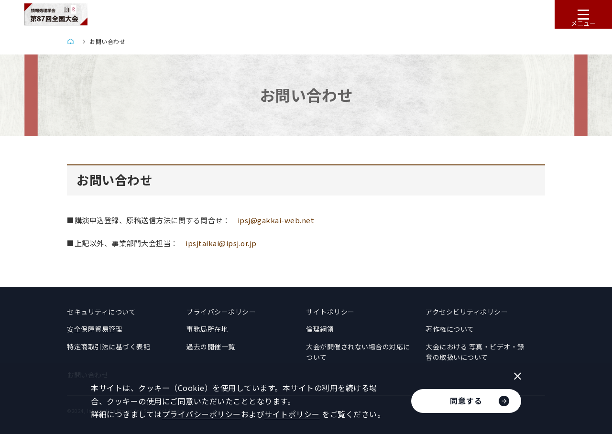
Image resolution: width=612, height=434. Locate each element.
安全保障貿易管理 (94, 329)
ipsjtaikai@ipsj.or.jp (221, 243)
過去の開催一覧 (210, 346)
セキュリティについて (101, 311)
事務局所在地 (207, 329)
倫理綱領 (320, 329)
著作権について (450, 329)
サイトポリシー (330, 311)
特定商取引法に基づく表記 (108, 346)
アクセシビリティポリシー (467, 311)
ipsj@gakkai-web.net (276, 220)
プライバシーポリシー (221, 311)
